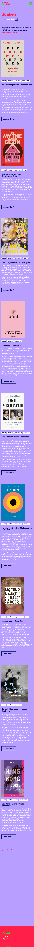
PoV (4, 941)
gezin (25, 170)
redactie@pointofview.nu (9, 32)
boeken (4, 80)
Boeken (8, 14)
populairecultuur (19, 617)
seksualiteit (18, 341)
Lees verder (8, 119)
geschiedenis (18, 170)
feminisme (26, 432)
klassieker (17, 80)
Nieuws (5, 936)
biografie (26, 258)
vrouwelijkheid (23, 799)
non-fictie (10, 80)
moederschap (25, 80)
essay (26, 617)
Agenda (5, 939)
